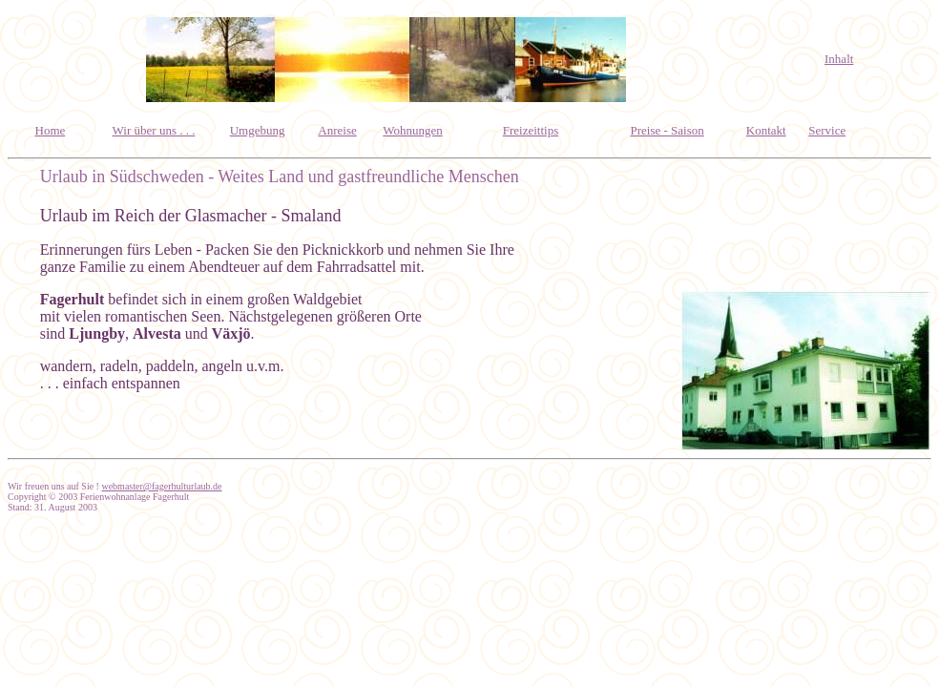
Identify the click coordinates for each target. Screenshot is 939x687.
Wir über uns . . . (154, 130)
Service (826, 130)
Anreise (337, 130)
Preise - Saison (666, 130)
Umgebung (257, 130)
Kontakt (766, 130)
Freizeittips (531, 130)
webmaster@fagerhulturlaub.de (161, 486)
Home (50, 130)
